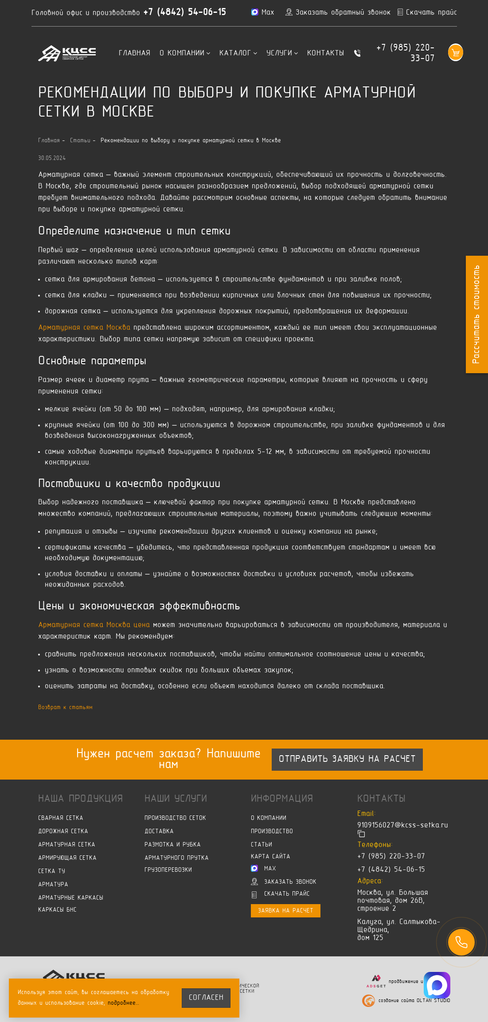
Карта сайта (270, 857)
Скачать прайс (281, 895)
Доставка (159, 832)
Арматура (53, 885)
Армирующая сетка (67, 859)
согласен (206, 998)
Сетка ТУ (51, 872)
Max (263, 868)
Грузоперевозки (168, 871)
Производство (272, 832)
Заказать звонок (283, 881)
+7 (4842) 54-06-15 (184, 12)
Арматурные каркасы (70, 898)
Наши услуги (175, 799)
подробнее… (124, 1003)
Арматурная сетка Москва (84, 328)
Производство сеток (175, 819)
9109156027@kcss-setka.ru (402, 826)
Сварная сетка (60, 819)
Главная (134, 53)
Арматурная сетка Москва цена (94, 625)
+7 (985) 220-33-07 (405, 53)
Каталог (238, 53)
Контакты (325, 53)
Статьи (261, 845)
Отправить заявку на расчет (347, 759)
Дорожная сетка (63, 832)
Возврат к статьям (65, 707)
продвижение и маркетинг (419, 981)
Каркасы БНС (57, 910)
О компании (185, 53)
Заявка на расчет (285, 911)
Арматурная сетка (66, 845)
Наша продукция (80, 799)
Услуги (282, 53)
